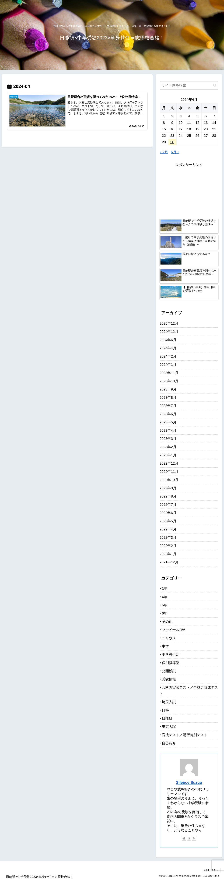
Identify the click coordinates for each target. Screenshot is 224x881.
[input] (189, 85)
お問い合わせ (211, 870)
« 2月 (164, 152)
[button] (215, 85)
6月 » (175, 152)
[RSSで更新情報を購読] (194, 838)
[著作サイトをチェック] (184, 838)
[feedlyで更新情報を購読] (189, 838)
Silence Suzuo (189, 782)
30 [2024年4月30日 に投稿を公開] (172, 142)
